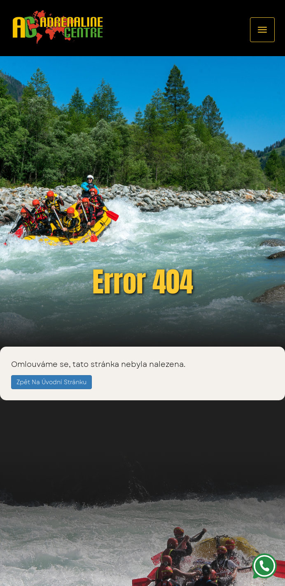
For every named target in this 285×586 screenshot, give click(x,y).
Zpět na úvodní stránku (51, 382)
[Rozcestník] (262, 29)
